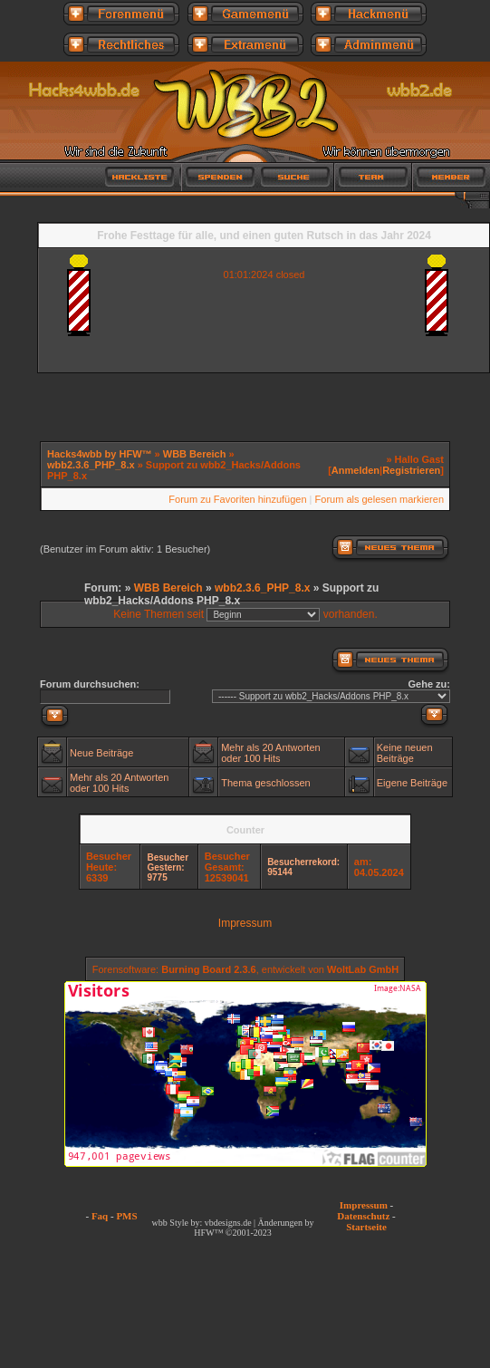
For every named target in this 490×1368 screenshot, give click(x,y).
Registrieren (411, 470)
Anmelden (355, 470)
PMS (126, 1215)
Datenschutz (363, 1215)
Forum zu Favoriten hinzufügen (237, 499)
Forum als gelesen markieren (379, 499)
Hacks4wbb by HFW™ (101, 453)
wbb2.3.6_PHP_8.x (91, 464)
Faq (99, 1215)
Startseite (366, 1226)
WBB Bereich (194, 453)
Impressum (245, 923)
